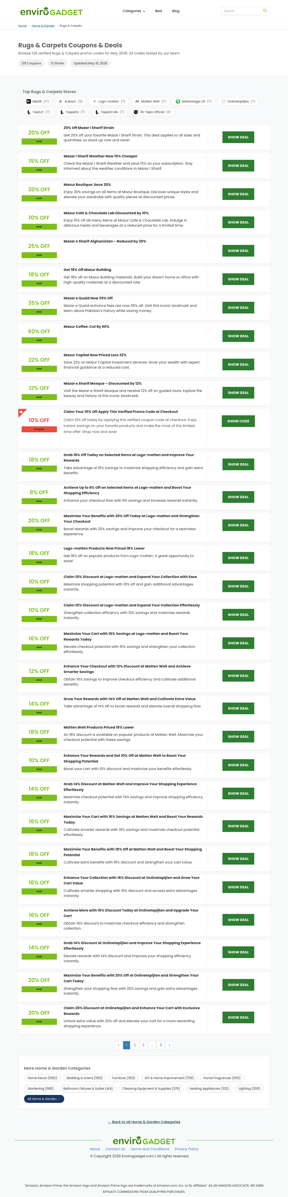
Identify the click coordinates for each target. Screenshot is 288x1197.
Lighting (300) (249, 1088)
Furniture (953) (123, 1078)
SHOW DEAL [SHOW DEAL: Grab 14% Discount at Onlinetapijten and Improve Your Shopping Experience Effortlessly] (238, 952)
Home (22, 26)
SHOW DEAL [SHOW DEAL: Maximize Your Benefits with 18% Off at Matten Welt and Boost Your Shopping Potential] (238, 858)
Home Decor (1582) (42, 1078)
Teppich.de (109, 112)
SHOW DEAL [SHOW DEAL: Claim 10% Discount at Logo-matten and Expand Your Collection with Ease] (238, 586)
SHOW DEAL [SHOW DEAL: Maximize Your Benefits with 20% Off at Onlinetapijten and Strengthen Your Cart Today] (238, 984)
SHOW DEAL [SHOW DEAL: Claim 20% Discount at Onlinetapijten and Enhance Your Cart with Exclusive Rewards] (238, 1017)
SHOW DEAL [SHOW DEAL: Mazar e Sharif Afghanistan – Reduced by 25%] (238, 250)
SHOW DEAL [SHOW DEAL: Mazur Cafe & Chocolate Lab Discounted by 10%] (238, 222)
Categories (134, 11)
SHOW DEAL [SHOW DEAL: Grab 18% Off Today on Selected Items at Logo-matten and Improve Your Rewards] (238, 464)
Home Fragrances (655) (222, 1078)
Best (158, 11)
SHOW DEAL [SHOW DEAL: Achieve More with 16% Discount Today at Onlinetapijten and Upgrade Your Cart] (238, 919)
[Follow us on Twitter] (265, 1167)
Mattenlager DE (194, 101)
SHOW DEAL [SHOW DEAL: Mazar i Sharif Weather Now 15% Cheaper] (238, 165)
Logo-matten (108, 101)
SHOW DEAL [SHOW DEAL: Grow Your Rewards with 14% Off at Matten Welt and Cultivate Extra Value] (238, 708)
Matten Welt (150, 101)
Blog (175, 11)
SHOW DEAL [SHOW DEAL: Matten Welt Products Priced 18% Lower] (238, 736)
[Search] (265, 11)
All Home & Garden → (44, 1099)
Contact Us (115, 1149)
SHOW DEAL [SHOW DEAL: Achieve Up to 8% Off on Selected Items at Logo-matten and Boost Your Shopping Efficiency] (238, 497)
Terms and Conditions (149, 1149)
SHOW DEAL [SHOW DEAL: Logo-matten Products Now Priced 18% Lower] (238, 557)
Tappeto (72, 112)
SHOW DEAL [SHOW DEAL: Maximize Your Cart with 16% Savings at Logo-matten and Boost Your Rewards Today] (238, 643)
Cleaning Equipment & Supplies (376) (151, 1088)
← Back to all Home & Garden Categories (144, 1121)
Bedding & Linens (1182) (85, 1078)
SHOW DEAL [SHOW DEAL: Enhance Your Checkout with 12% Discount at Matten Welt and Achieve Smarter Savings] (238, 675)
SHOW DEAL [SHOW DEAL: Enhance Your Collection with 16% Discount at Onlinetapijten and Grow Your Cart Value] (238, 887)
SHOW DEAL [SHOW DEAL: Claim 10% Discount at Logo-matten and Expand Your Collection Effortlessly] (238, 614)
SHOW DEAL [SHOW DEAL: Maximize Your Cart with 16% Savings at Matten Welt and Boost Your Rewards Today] (238, 826)
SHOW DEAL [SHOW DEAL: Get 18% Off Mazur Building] (238, 279)
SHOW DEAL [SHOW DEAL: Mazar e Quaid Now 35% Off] (238, 307)
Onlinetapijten (238, 101)
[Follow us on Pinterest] (265, 1175)
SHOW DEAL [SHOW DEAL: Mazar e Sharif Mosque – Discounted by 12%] (238, 392)
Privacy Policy (186, 1149)
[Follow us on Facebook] (265, 1158)
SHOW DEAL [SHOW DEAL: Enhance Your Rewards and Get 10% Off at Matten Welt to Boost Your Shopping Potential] (238, 765)
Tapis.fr (38, 112)
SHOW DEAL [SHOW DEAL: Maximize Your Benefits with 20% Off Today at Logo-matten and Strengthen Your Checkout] (238, 525)
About (95, 1149)
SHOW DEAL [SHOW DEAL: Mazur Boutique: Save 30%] (238, 194)
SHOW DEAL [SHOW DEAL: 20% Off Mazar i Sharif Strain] (238, 137)
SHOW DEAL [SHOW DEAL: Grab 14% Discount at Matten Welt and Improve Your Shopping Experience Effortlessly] (238, 793)
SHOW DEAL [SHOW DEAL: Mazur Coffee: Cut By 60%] (238, 336)
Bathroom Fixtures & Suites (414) (88, 1088)
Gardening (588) (41, 1088)
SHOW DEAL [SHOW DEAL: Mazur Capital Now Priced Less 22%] (238, 364)
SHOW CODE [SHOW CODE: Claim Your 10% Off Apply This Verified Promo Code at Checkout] (238, 421)
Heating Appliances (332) (209, 1088)
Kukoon (70, 101)
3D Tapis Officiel (152, 112)
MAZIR (37, 101)
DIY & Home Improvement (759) (169, 1078)
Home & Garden (43, 26)
